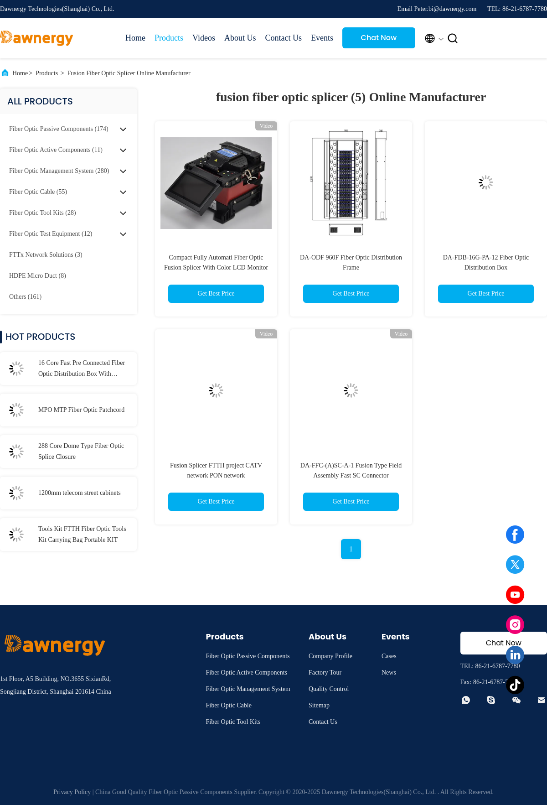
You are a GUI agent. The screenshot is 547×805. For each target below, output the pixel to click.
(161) (25, 296)
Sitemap (319, 705)
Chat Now (379, 37)
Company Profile (330, 656)
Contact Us (283, 37)
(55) (38, 191)
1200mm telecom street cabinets (79, 492)
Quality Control (329, 689)
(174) (58, 128)
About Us (240, 37)
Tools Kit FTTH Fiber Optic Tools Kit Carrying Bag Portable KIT (82, 534)
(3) (46, 254)
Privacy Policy (72, 792)
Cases (389, 656)
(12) (50, 233)
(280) (59, 170)
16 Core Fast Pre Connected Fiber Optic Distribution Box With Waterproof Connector (81, 369)
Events (322, 37)
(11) (56, 149)
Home (135, 37)
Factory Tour (325, 672)
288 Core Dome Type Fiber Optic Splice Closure (81, 451)
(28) (42, 212)
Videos (203, 37)
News (389, 672)
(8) (37, 275)
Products (169, 37)
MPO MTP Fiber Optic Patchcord (81, 409)
